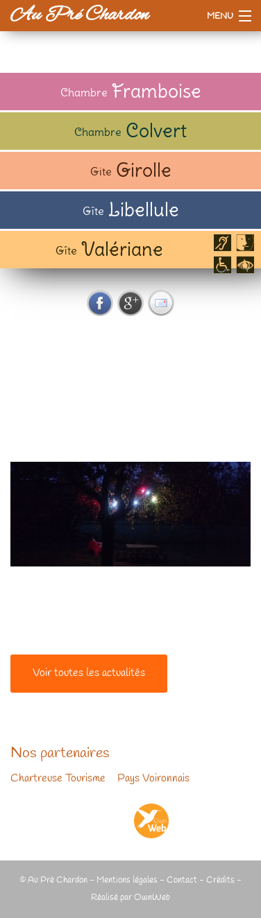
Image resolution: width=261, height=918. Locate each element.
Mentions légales (127, 880)
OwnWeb (152, 897)
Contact (182, 880)
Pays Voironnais (153, 778)
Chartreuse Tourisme (58, 778)
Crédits (220, 880)
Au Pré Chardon (79, 15)
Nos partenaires (60, 753)
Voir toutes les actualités (89, 673)
